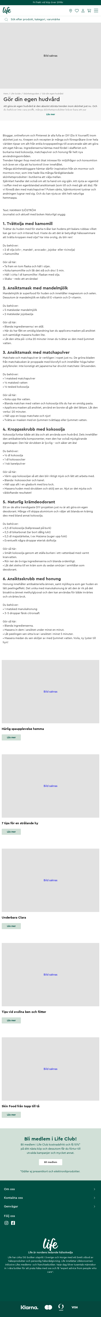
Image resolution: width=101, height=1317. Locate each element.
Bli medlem (50, 1162)
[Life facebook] (13, 1224)
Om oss (50, 1189)
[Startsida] (7, 10)
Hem (5, 94)
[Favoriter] (77, 10)
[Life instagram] (6, 1224)
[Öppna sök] (52, 19)
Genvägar (50, 1206)
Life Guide (16, 94)
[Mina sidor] (83, 10)
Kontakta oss (50, 1197)
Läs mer (11, 737)
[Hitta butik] (70, 10)
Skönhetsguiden (31, 94)
